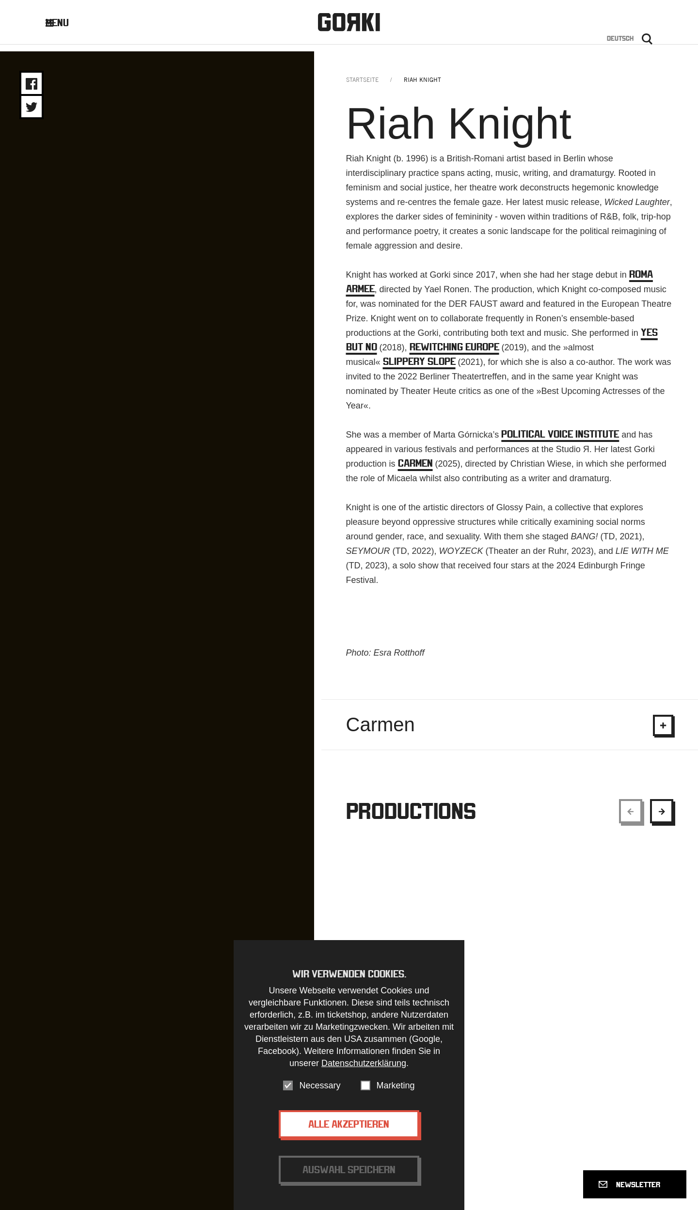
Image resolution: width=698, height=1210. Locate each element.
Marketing (396, 1085)
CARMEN (415, 469)
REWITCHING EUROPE (454, 353)
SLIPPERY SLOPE (419, 368)
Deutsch (620, 40)
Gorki (349, 24)
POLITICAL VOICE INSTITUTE (560, 440)
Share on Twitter (31, 107)
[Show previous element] (630, 818)
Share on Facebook (31, 84)
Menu (65, 24)
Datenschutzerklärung (363, 1063)
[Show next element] (661, 818)
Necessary (319, 1085)
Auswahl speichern (349, 1169)
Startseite (362, 86)
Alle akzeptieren (348, 1124)
